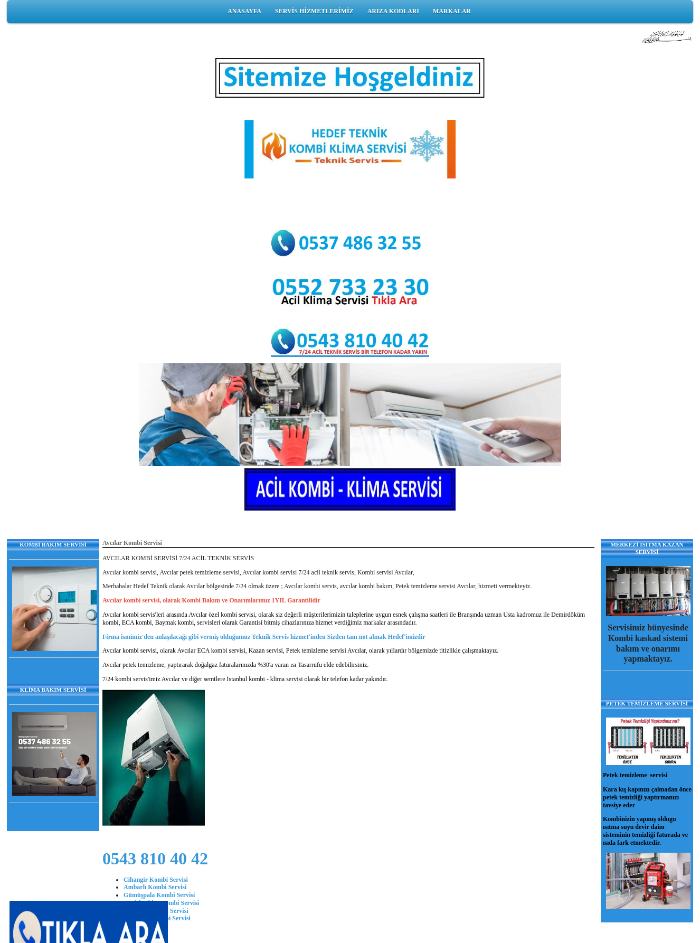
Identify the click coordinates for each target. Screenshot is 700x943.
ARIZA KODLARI (393, 11)
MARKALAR (452, 11)
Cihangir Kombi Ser (151, 879)
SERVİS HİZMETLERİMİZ (314, 11)
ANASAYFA (244, 11)
